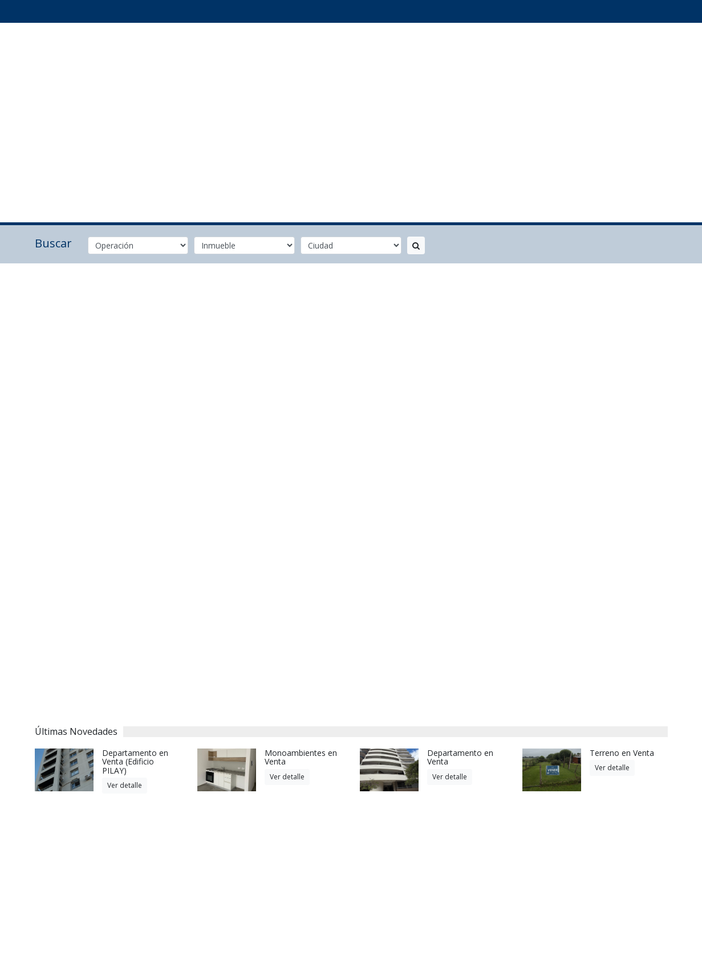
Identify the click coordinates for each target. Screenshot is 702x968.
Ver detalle (124, 785)
